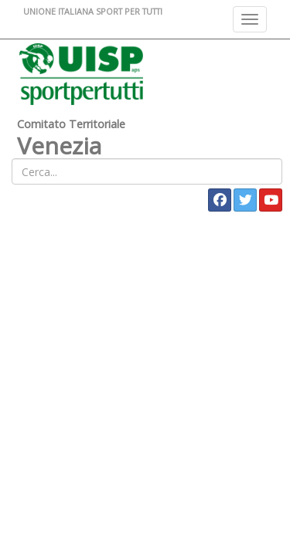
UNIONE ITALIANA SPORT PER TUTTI (92, 11)
